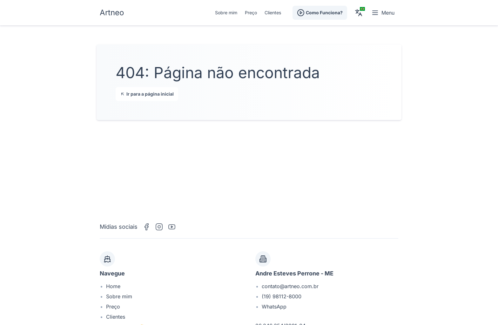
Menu (382, 13)
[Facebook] (146, 227)
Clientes (273, 12)
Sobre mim (226, 12)
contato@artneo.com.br (290, 286)
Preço (251, 12)
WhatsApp (274, 306)
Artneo (112, 12)
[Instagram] (159, 227)
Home (113, 286)
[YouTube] (172, 227)
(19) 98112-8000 (281, 296)
